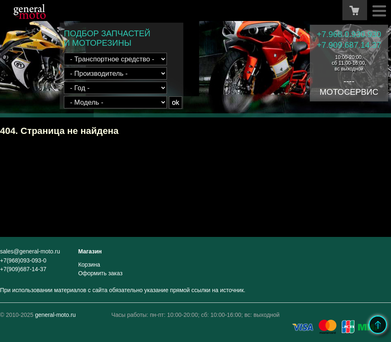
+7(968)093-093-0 (23, 260)
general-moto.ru (55, 315)
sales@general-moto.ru (30, 251)
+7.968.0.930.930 (349, 34)
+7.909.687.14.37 (349, 44)
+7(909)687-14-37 (23, 269)
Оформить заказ (100, 273)
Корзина (89, 264)
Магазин (90, 251)
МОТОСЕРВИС (349, 91)
